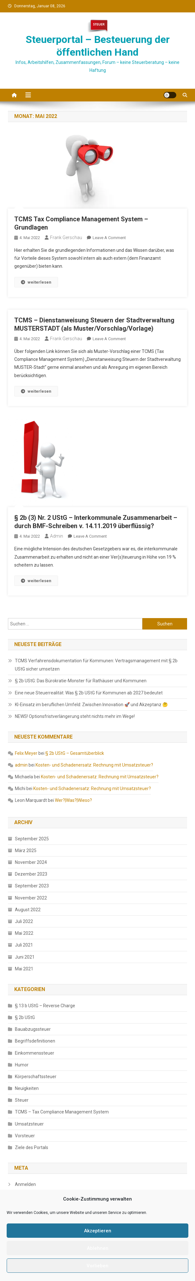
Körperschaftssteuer (35, 1076)
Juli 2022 (24, 921)
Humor (22, 1064)
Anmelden (25, 1184)
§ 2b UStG (25, 1017)
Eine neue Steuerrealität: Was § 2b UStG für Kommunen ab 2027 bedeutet (89, 692)
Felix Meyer (26, 753)
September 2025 (32, 838)
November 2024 (31, 862)
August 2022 (28, 909)
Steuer (22, 1100)
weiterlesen (36, 282)
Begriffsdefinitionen (35, 1040)
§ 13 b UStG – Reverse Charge (45, 1005)
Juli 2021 (24, 944)
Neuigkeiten (27, 1088)
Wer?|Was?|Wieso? (73, 800)
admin (56, 536)
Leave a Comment (109, 237)
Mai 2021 (24, 968)
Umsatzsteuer (29, 1123)
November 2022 (31, 897)
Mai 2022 (24, 933)
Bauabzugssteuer (33, 1029)
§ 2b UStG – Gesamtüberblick (74, 753)
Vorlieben (97, 1266)
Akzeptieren (97, 1231)
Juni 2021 (25, 957)
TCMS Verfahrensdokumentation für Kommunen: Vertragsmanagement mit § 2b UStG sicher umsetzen (96, 664)
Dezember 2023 (31, 874)
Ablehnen (97, 1248)
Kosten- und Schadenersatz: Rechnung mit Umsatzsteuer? (94, 765)
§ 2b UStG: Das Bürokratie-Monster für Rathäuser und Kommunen (80, 680)
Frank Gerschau (66, 237)
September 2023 (32, 885)
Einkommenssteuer (34, 1053)
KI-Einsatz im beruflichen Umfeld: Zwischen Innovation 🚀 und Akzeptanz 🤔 (91, 704)
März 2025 (25, 850)
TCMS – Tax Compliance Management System (62, 1111)
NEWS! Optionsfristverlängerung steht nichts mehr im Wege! (75, 716)
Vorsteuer (25, 1135)
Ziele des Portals (31, 1147)
